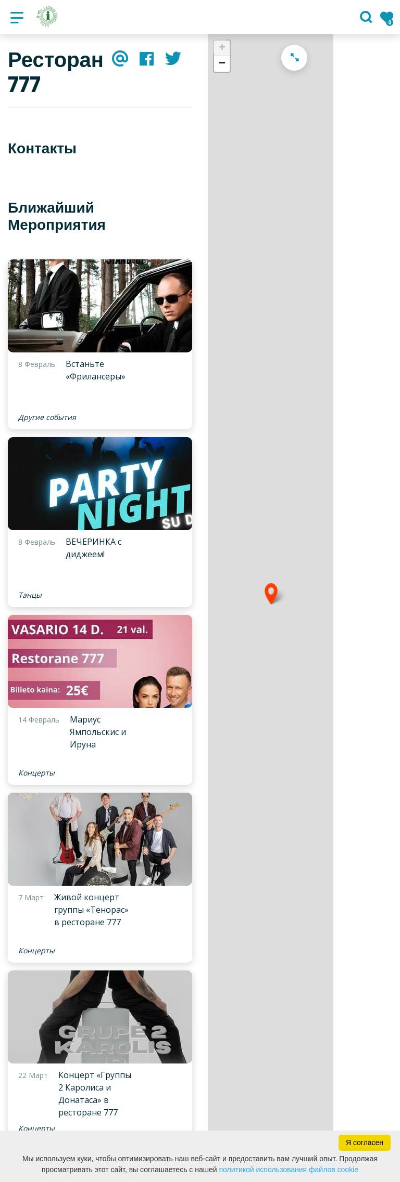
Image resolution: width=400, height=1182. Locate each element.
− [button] (222, 64)
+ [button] (222, 48)
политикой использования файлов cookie (288, 1169)
